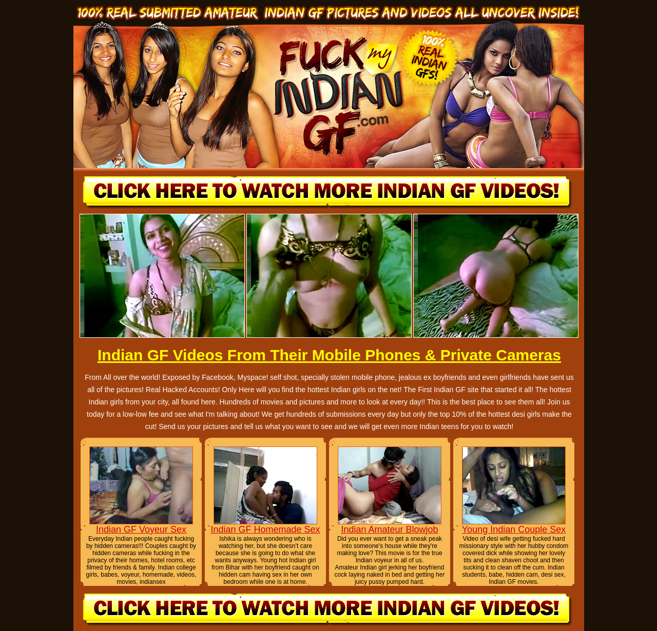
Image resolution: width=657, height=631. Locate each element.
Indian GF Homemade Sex (265, 529)
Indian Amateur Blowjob (389, 529)
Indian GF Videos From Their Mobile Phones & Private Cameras (329, 355)
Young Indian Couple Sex (514, 529)
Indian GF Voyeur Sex (141, 529)
